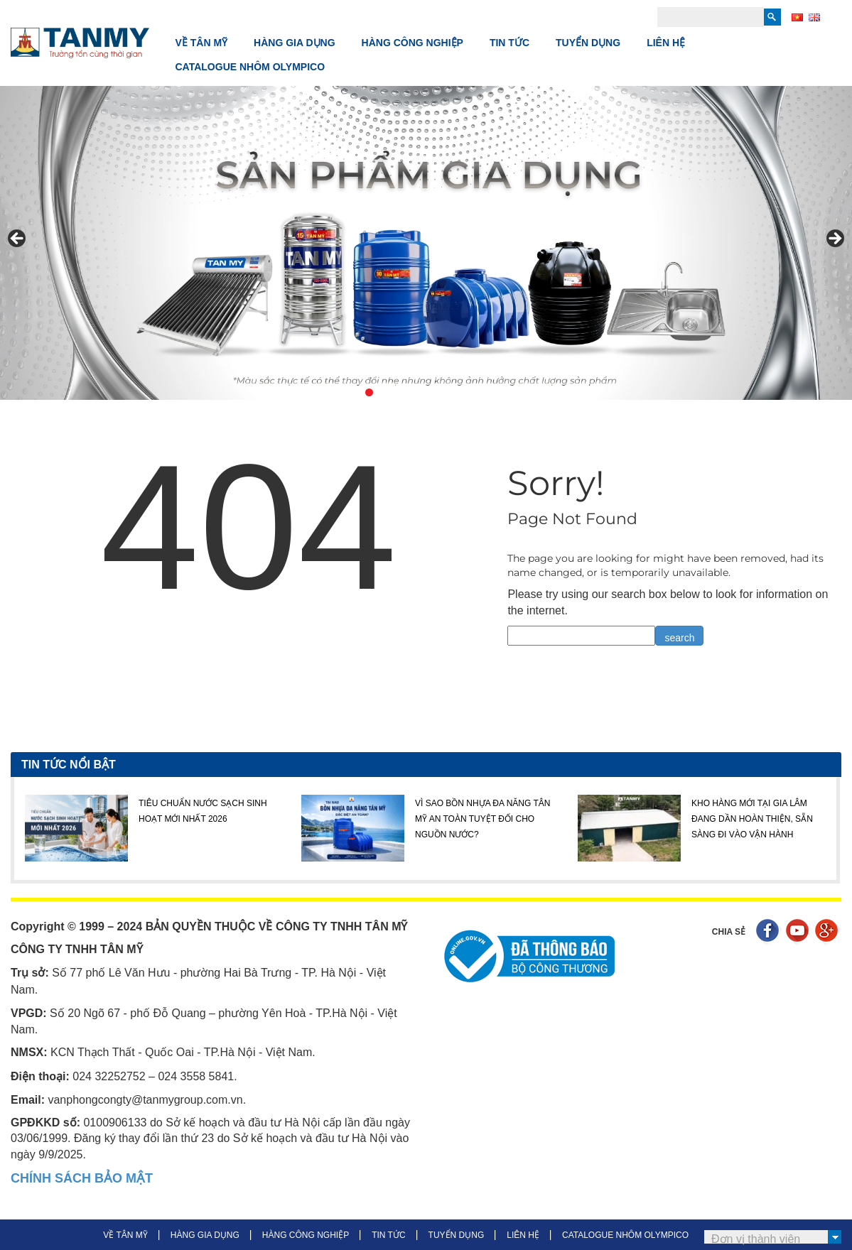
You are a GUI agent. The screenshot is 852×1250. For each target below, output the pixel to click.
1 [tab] (369, 392)
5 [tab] (434, 392)
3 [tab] (402, 392)
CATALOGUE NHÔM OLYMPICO (250, 66)
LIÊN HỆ (666, 42)
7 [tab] (467, 392)
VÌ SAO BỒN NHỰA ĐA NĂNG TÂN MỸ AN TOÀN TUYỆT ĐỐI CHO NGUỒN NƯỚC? (483, 819)
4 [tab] (418, 392)
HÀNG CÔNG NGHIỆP (412, 42)
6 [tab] (451, 392)
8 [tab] (483, 392)
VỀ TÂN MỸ (202, 42)
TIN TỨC (509, 42)
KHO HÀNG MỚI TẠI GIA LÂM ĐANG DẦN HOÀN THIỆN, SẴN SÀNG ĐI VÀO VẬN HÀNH (752, 819)
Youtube (799, 932)
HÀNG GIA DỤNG (294, 42)
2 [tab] (385, 392)
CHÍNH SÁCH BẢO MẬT (82, 1178)
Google (828, 932)
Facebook (769, 932)
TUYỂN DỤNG (588, 42)
